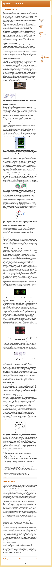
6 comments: (5, 556)
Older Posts (35, 558)
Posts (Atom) (7, 559)
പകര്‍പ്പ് (41, 27)
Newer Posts (4, 558)
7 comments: (5, 477)
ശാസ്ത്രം (6, 478)
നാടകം (41, 24)
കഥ (40, 18)
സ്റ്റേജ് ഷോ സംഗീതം (42, 34)
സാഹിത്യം (41, 32)
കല (40, 21)
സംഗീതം (41, 31)
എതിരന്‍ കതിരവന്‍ (13, 3)
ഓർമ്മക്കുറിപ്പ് (41, 17)
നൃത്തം (41, 26)
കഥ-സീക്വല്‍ (41, 19)
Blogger (29, 563)
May (41, 59)
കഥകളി (41, 20)
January (42, 62)
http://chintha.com (42, 36)
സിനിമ (41, 33)
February (42, 61)
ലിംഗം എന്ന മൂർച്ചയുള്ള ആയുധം (9, 481)
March (41, 60)
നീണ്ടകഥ (41, 25)
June (41, 58)
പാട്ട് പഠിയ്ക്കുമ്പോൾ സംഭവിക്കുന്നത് (10, 9)
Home (20, 558)
